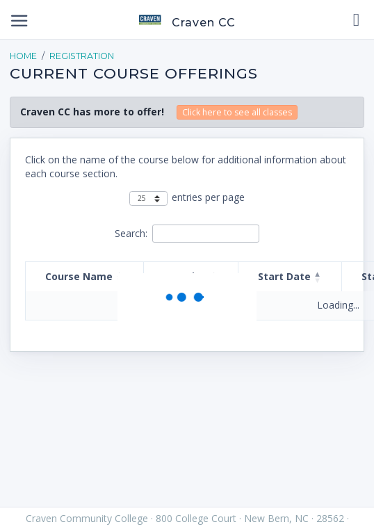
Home (23, 56)
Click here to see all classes (237, 112)
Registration (81, 56)
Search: (131, 233)
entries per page (208, 197)
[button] (318, 277)
